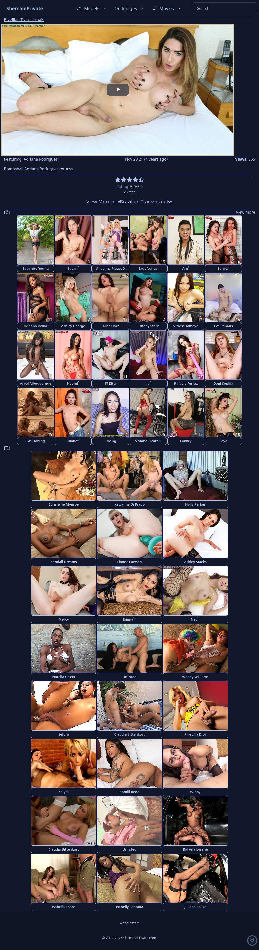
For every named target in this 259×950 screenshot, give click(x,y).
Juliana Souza (195, 906)
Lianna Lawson (129, 561)
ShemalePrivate (24, 8)
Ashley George (73, 326)
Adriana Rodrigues (41, 159)
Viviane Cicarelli (148, 441)
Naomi (73, 382)
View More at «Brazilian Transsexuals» (129, 201)
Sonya (223, 267)
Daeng (110, 441)
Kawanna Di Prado (129, 504)
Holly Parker (195, 504)
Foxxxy (185, 441)
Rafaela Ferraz (186, 383)
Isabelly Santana (129, 906)
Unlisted (130, 676)
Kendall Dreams (63, 561)
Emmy (129, 618)
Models (92, 8)
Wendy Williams (195, 676)
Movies (167, 8)
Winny (195, 791)
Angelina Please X (111, 268)
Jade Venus (148, 268)
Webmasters (129, 923)
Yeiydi (64, 791)
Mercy (64, 619)
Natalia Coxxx (63, 676)
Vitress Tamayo (186, 326)
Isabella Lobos (64, 906)
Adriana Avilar (35, 326)
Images (130, 8)
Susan (73, 267)
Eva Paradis (223, 326)
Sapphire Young (36, 268)
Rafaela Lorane (195, 849)
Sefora (63, 734)
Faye (223, 441)
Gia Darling (35, 441)
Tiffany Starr (148, 326)
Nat (195, 618)
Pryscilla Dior (195, 734)
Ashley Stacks (195, 561)
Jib (148, 382)
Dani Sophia (223, 383)
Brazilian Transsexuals (24, 19)
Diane (73, 440)
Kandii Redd (129, 791)
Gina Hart (111, 326)
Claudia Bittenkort (129, 734)
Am (185, 267)
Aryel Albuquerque (35, 383)
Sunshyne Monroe (64, 504)
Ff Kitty (111, 383)
